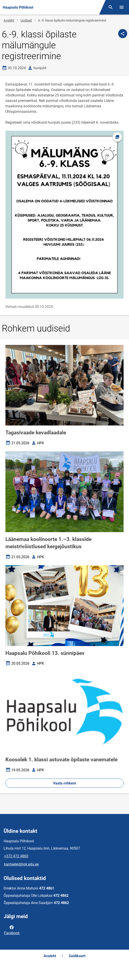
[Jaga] (122, 33)
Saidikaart (77, 956)
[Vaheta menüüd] (121, 7)
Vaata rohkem (64, 783)
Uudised (26, 20)
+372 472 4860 (16, 856)
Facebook (12, 929)
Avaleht (9, 20)
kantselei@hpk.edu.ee (21, 864)
